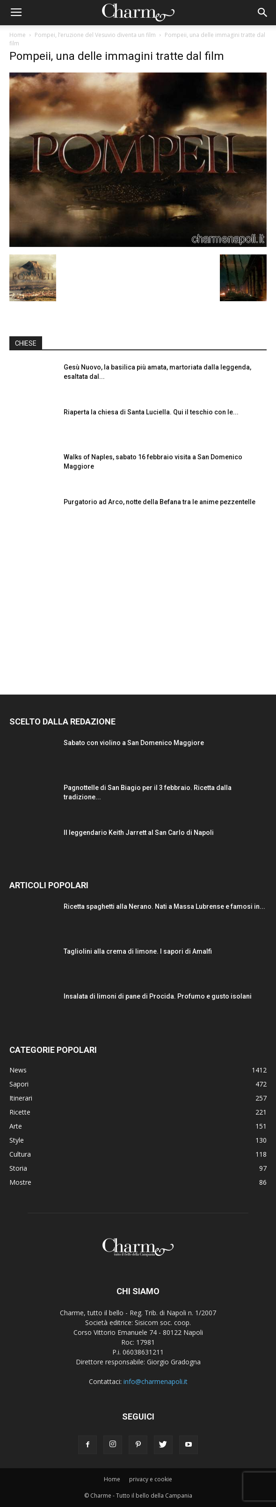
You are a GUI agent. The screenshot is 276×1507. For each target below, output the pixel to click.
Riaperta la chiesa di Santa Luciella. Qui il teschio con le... (151, 412)
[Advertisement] (138, 603)
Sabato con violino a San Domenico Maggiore (134, 742)
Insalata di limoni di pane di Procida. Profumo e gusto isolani (158, 996)
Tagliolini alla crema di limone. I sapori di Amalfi (138, 951)
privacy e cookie (150, 1479)
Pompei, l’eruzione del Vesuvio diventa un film (95, 35)
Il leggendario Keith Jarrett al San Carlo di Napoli (139, 832)
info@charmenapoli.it (155, 1381)
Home (17, 35)
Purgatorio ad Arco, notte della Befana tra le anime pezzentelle (159, 502)
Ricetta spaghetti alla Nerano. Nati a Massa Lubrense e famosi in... (164, 906)
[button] (263, 12)
